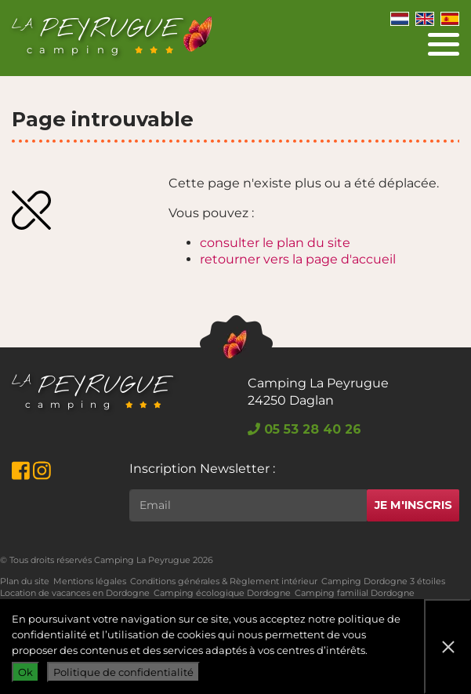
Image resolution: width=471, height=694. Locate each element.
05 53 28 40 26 (304, 429)
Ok (25, 672)
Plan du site (24, 581)
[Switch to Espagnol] (449, 18)
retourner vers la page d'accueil (298, 259)
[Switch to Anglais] (424, 18)
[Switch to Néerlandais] (399, 18)
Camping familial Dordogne (355, 592)
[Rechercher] (248, 505)
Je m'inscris (413, 505)
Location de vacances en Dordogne (75, 592)
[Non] (447, 646)
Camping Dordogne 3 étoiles (383, 581)
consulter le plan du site (275, 242)
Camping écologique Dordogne (222, 592)
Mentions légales (89, 581)
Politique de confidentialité (123, 672)
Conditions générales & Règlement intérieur (223, 581)
